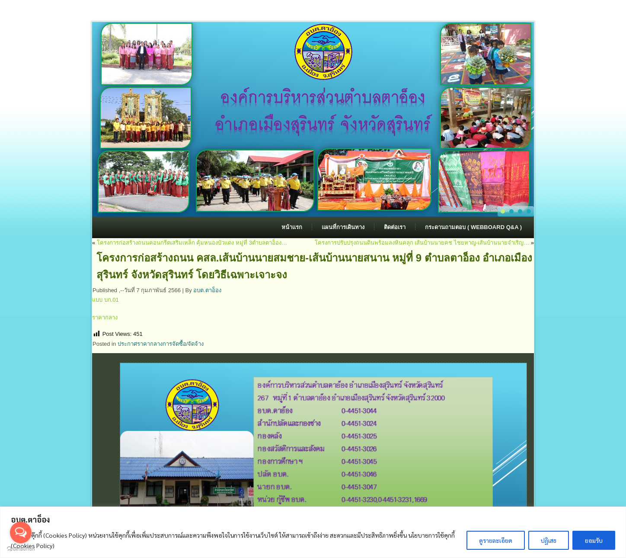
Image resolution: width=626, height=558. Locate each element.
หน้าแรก (291, 227)
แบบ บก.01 (105, 300)
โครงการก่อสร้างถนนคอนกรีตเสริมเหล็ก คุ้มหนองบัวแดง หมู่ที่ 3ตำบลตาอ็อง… (192, 242)
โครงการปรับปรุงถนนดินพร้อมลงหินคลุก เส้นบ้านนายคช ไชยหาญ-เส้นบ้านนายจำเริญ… (422, 242)
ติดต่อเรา (395, 227)
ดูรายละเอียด (495, 540)
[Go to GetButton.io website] (21, 549)
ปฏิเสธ (548, 540)
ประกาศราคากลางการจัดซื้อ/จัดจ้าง (161, 344)
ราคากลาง (105, 317)
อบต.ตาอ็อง (207, 290)
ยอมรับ (594, 540)
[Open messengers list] (21, 532)
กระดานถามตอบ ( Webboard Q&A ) (473, 227)
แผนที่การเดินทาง (343, 227)
